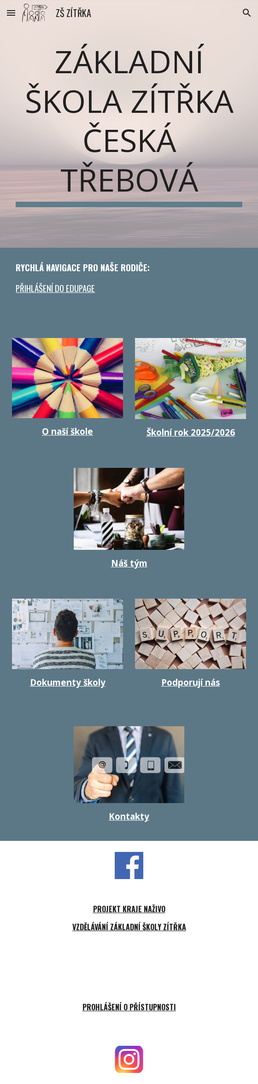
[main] (129, 124)
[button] (11, 12)
